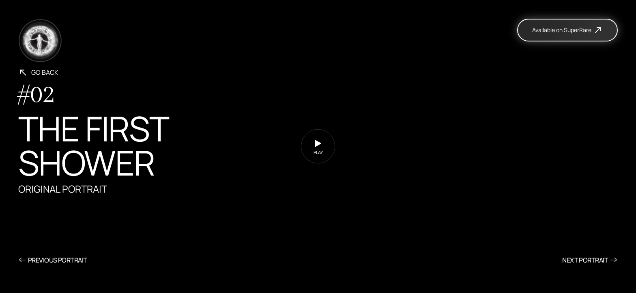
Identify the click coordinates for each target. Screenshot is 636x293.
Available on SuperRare (567, 30)
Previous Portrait (52, 260)
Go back (38, 72)
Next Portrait (590, 260)
